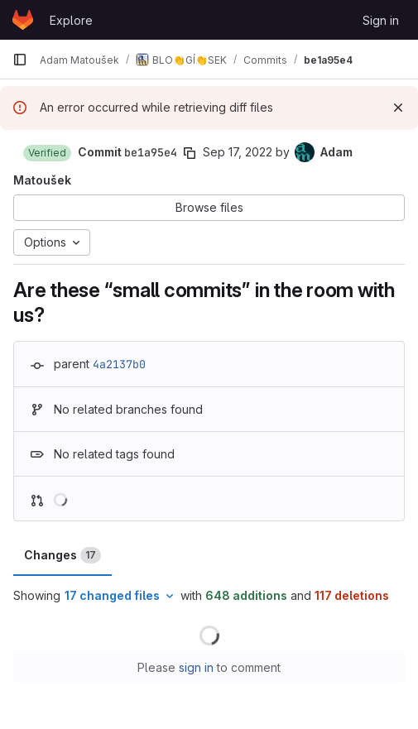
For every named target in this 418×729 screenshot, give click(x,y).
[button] (47, 153)
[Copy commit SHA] (189, 153)
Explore (71, 20)
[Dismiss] (398, 108)
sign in (196, 667)
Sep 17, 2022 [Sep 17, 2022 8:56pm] (237, 152)
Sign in (381, 20)
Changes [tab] (62, 555)
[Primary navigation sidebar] (20, 59)
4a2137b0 (119, 364)
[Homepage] (22, 20)
